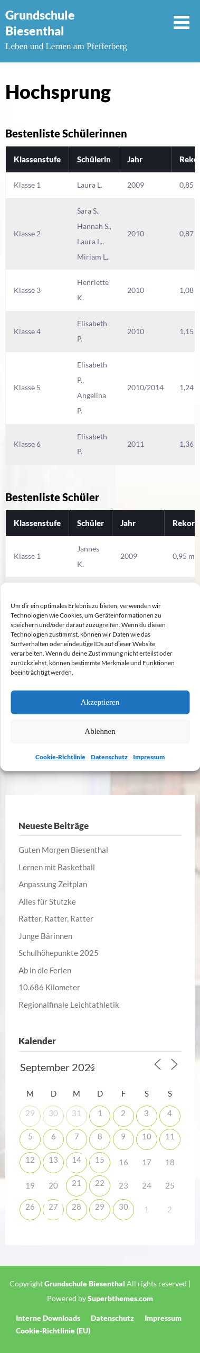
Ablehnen (99, 731)
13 (53, 1159)
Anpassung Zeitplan (52, 884)
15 (99, 1159)
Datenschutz (109, 756)
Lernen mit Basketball (56, 867)
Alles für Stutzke (47, 901)
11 (170, 1136)
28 (76, 1206)
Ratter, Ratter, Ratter (55, 918)
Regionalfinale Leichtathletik (68, 1004)
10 (146, 1136)
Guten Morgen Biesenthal (63, 849)
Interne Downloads (48, 1318)
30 (53, 1113)
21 (76, 1183)
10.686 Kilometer (49, 987)
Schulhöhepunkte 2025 (58, 953)
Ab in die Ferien (44, 970)
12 (30, 1159)
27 (53, 1206)
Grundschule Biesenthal (40, 22)
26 (30, 1206)
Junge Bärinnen (45, 936)
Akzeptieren (100, 702)
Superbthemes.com (120, 1298)
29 (30, 1113)
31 (76, 1113)
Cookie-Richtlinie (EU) (53, 1330)
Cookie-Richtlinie (60, 756)
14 (76, 1159)
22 (99, 1183)
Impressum (149, 756)
